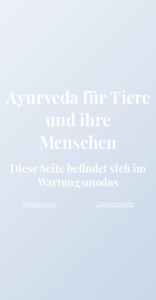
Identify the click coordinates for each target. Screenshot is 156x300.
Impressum (39, 204)
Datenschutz (115, 204)
